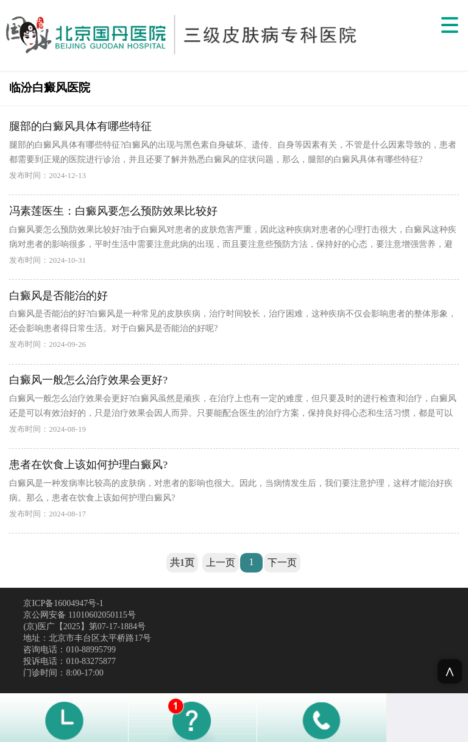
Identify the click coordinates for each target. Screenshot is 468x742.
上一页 (220, 562)
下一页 (282, 562)
